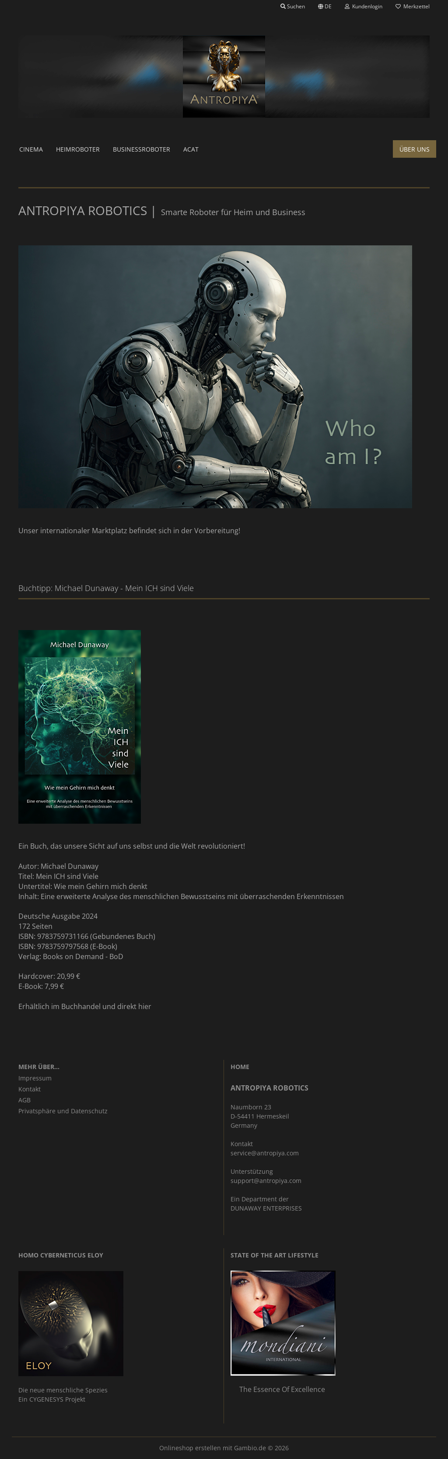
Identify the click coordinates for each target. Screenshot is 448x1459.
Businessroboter (141, 149)
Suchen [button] (292, 6)
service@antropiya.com (265, 1153)
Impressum (35, 1078)
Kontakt (29, 1089)
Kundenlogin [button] (363, 6)
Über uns (414, 149)
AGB (24, 1100)
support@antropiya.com (266, 1180)
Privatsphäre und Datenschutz (63, 1111)
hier (144, 1006)
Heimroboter (78, 149)
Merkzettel (413, 6)
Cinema (31, 149)
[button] (325, 6)
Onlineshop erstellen (190, 1448)
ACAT (191, 149)
